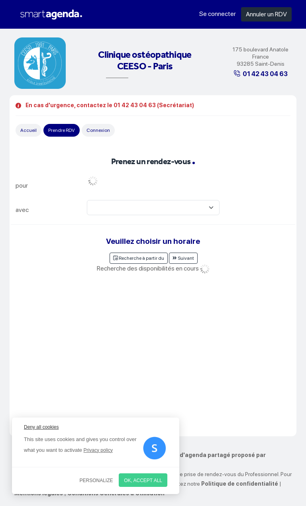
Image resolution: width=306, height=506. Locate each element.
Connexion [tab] (98, 130)
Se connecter (217, 14)
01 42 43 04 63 (265, 74)
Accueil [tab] (28, 130)
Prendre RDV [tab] (61, 130)
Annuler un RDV (266, 14)
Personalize (96, 480)
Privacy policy (98, 450)
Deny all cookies (41, 427)
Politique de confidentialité (239, 484)
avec (22, 210)
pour (22, 185)
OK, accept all (143, 480)
